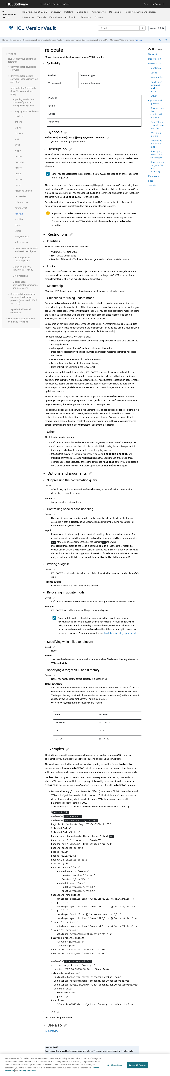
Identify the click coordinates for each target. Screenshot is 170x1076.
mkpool (18, 156)
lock (17, 139)
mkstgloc (19, 162)
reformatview (21, 202)
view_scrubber (22, 236)
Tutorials (41, 17)
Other (153, 96)
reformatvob (21, 208)
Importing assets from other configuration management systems (23, 102)
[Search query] (122, 28)
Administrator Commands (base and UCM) (83, 40)
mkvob (18, 173)
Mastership (156, 77)
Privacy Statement (27, 1071)
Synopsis (153, 54)
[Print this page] (166, 40)
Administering (99, 12)
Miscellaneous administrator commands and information (25, 285)
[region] (85, 1065)
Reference (86, 17)
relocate (140, 40)
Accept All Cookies (137, 1065)
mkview (18, 167)
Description (154, 59)
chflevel (18, 122)
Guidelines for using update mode (120, 633)
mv (56, 1031)
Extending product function (63, 17)
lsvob (17, 145)
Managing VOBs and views (122, 40)
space (18, 225)
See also (152, 185)
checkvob (19, 116)
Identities (155, 68)
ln (46, 1031)
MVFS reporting (20, 276)
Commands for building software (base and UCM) (24, 79)
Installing (68, 12)
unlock (18, 231)
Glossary (99, 17)
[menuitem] (35, 12)
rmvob (18, 185)
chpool (18, 127)
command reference (39, 40)
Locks (153, 72)
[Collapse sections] (160, 40)
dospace (19, 133)
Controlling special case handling (157, 125)
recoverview (20, 196)
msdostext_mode (23, 190)
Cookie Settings (114, 1065)
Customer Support (154, 4)
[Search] (142, 28)
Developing (115, 12)
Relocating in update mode (156, 143)
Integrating (28, 17)
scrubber (19, 219)
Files (150, 181)
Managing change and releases (140, 12)
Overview (56, 12)
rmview (18, 179)
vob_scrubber (21, 242)
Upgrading (82, 12)
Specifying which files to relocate (156, 154)
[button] (4, 53)
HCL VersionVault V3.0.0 (9, 14)
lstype (18, 150)
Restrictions (154, 63)
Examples (153, 176)
